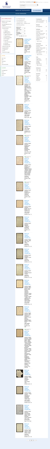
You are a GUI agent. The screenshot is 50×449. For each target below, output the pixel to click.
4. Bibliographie (6, 36)
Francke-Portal (5, 28)
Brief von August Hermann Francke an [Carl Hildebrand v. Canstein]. (27, 80)
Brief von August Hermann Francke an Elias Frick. (27, 236)
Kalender (4, 61)
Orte (3, 71)
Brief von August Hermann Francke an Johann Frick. (27, 426)
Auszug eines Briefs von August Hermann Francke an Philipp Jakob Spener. (27, 58)
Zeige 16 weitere (39, 54)
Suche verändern (21, 13)
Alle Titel (4, 58)
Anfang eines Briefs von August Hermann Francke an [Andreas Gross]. (27, 41)
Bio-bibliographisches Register (7, 25)
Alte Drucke (4, 22)
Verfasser (4, 73)
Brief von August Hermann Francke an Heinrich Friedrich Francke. (27, 267)
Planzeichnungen (6, 52)
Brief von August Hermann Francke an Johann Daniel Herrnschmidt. (28, 407)
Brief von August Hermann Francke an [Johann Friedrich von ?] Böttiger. (27, 107)
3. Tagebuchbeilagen (7, 34)
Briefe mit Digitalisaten (23, 10)
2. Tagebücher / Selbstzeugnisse (6, 32)
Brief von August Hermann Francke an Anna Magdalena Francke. (27, 139)
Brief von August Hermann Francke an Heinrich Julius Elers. (27, 282)
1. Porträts (5, 30)
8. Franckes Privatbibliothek (6, 44)
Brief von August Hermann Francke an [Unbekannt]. (27, 122)
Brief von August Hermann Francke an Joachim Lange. (27, 372)
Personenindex (5, 64)
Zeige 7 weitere (39, 65)
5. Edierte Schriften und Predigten (7, 38)
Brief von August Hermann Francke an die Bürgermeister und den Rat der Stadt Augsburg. (28, 219)
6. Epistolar (5, 40)
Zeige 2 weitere (39, 41)
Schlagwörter (4, 70)
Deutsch (40, 2)
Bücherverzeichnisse (6, 27)
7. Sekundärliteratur (7, 42)
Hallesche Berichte (6, 46)
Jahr (3, 59)
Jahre (3, 75)
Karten (3, 50)
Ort (2, 62)
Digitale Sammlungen (28, 2)
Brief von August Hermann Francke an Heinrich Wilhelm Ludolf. (27, 333)
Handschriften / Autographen (5, 48)
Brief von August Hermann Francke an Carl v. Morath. (27, 202)
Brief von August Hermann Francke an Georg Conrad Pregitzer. (27, 251)
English (46, 2)
